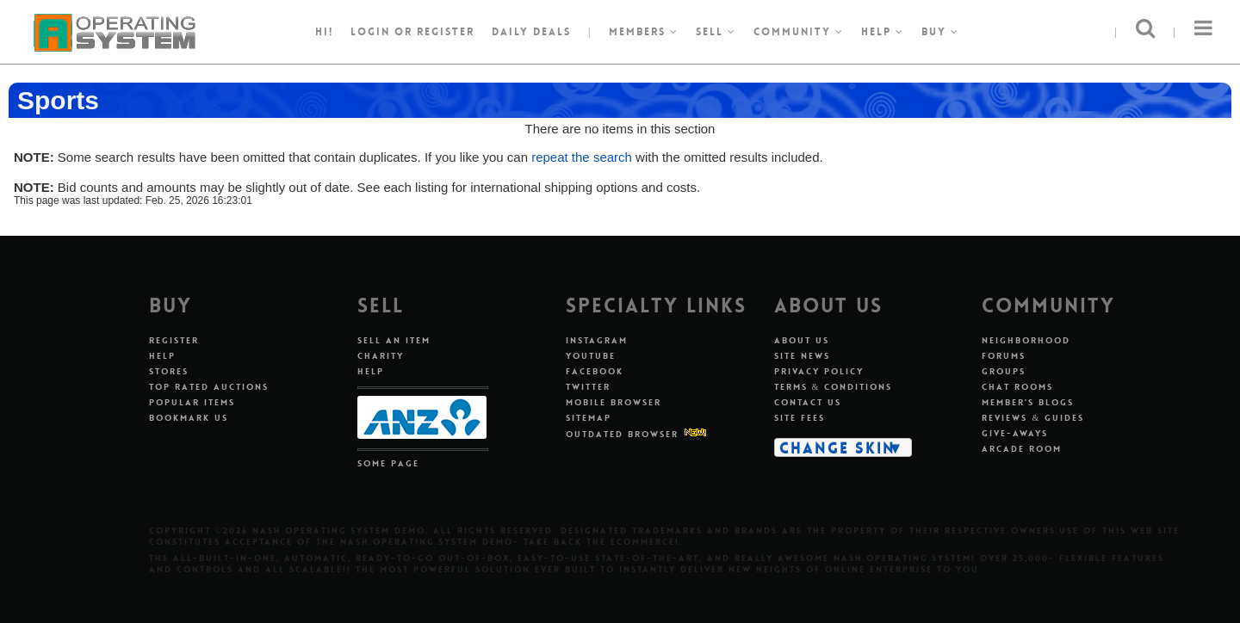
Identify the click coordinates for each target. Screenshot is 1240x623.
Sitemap (588, 417)
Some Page (388, 463)
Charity (380, 355)
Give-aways (1015, 433)
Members (644, 32)
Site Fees (799, 417)
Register (174, 340)
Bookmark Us (188, 417)
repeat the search (581, 157)
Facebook (594, 371)
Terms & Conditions (833, 386)
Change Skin (837, 447)
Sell (716, 32)
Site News (802, 355)
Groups (1004, 371)
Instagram (597, 340)
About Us (801, 340)
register (445, 32)
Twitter (588, 386)
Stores (169, 371)
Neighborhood (1026, 340)
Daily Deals (531, 32)
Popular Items (192, 402)
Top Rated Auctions (209, 386)
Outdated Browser (622, 434)
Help (882, 32)
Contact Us (807, 402)
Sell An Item (394, 340)
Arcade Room (1022, 448)
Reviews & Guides (1033, 417)
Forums (1004, 355)
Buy (940, 32)
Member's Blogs (1028, 402)
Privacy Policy (819, 371)
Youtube (591, 355)
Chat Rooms (1017, 386)
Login (370, 32)
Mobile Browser (613, 402)
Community (798, 32)
